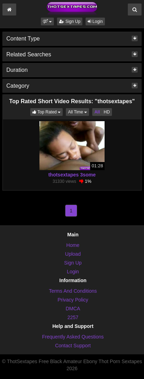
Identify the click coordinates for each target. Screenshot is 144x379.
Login (95, 21)
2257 (72, 317)
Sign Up (69, 21)
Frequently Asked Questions (73, 337)
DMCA (72, 308)
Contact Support (72, 345)
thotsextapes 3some (72, 175)
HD (106, 112)
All (97, 112)
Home (72, 245)
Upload (73, 254)
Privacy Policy (72, 300)
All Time (78, 111)
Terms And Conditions (73, 291)
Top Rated (47, 111)
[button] (47, 21)
